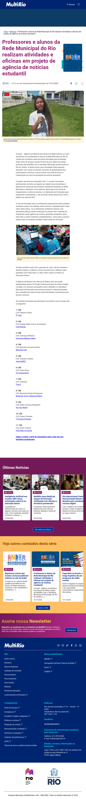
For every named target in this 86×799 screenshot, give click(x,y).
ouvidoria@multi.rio (51, 724)
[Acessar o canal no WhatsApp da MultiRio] (76, 645)
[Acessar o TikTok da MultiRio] (67, 645)
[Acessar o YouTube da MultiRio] (58, 645)
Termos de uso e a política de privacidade (20, 745)
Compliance (10, 712)
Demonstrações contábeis (15, 729)
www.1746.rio (55, 755)
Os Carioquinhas (22, 373)
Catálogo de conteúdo (12, 671)
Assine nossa (26, 621)
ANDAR (48, 659)
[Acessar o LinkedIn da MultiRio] (80, 645)
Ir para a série (43, 608)
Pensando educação (12, 691)
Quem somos (9, 659)
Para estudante (10, 679)
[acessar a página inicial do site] (16, 4)
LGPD (7, 741)
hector (47, 667)
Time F (18, 384)
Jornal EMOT (21, 361)
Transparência (10, 703)
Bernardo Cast (21, 350)
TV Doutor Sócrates (11, 141)
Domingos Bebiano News (26, 338)
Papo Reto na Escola (24, 431)
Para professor (10, 675)
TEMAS (48, 671)
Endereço (48, 703)
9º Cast (19, 315)
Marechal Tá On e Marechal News (29, 396)
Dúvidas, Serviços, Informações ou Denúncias (59, 744)
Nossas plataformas (53, 654)
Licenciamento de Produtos (16, 695)
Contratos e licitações (13, 733)
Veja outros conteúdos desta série (29, 543)
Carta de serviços (12, 707)
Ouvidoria (48, 719)
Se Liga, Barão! (22, 407)
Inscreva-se (71, 630)
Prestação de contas (13, 724)
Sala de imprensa (11, 667)
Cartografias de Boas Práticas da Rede (60, 663)
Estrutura (7, 663)
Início (6, 32)
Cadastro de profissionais (15, 737)
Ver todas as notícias (43, 530)
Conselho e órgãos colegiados (17, 716)
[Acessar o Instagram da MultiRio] (62, 645)
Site (6, 654)
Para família (9, 683)
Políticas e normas (12, 720)
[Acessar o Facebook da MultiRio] (71, 645)
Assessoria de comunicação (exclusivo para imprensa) (61, 731)
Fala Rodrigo (21, 327)
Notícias (13, 32)
